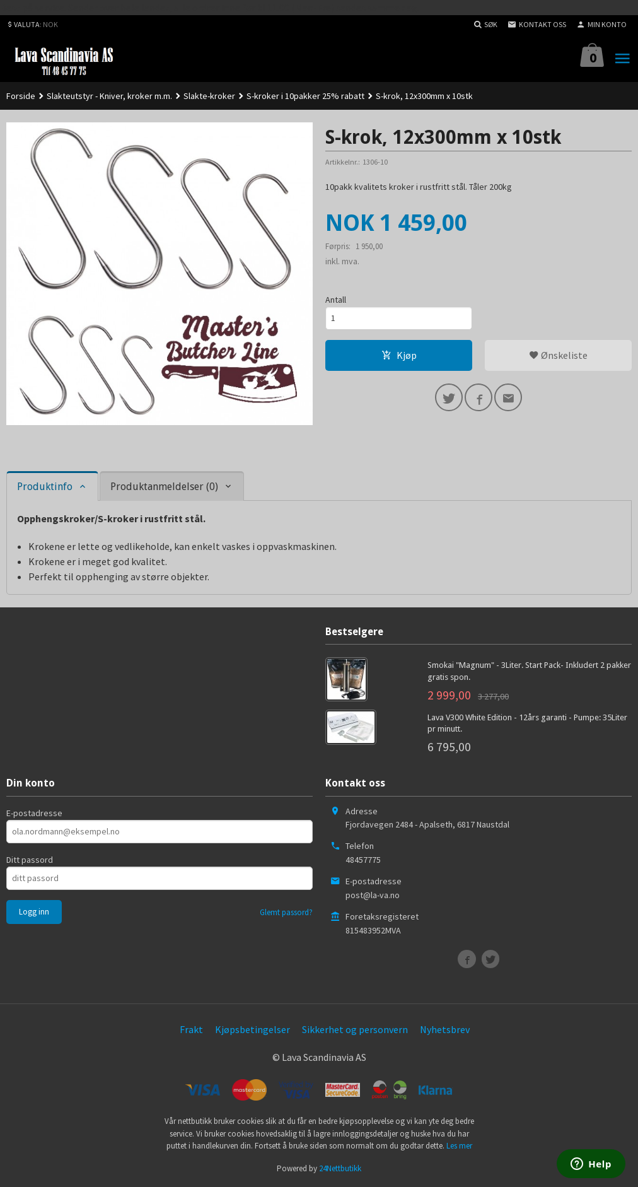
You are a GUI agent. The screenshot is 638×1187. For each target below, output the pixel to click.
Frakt (191, 1029)
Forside (20, 96)
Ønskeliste (558, 355)
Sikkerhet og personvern (355, 1029)
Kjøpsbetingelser (252, 1029)
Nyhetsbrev (445, 1029)
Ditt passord (29, 859)
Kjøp (399, 355)
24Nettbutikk (340, 1168)
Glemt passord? (286, 912)
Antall (335, 299)
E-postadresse (34, 813)
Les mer (459, 1145)
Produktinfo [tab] (44, 487)
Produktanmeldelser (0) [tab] (164, 487)
